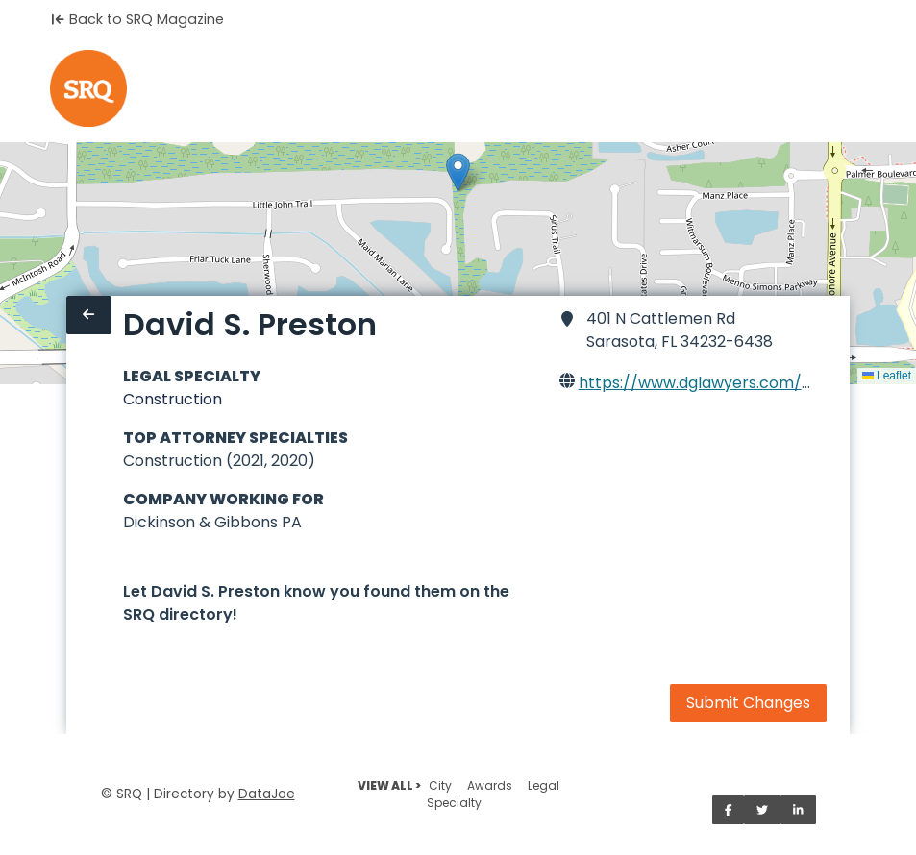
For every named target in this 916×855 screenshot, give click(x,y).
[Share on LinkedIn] (798, 809)
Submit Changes (748, 703)
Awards (489, 785)
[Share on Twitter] (762, 809)
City (440, 785)
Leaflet (886, 375)
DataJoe (266, 794)
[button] (458, 172)
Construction (172, 399)
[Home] (88, 88)
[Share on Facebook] (728, 809)
